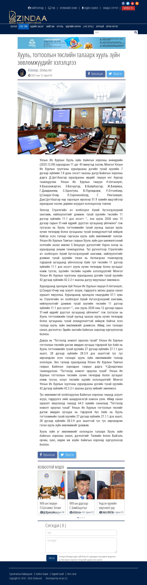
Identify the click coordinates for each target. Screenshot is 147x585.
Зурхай (100, 26)
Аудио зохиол (90, 8)
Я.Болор (33, 70)
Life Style (88, 26)
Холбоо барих (42, 574)
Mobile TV (128, 8)
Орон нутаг (112, 26)
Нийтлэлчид (35, 8)
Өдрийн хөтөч (73, 26)
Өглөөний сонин (68, 8)
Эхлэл (13, 26)
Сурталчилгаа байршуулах (20, 574)
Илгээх (52, 558)
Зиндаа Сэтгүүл (110, 8)
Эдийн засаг (37, 26)
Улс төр (23, 26)
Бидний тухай (58, 574)
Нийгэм (50, 26)
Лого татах (71, 574)
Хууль (60, 26)
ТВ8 (51, 8)
